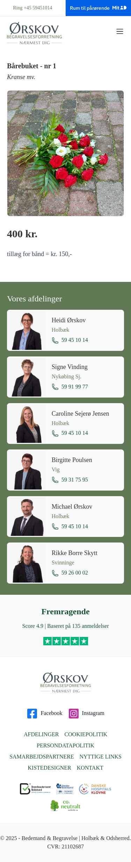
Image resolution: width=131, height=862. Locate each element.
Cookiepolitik (85, 734)
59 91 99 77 (70, 386)
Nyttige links (100, 757)
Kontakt (90, 768)
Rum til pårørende (98, 7)
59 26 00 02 (70, 573)
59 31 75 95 (70, 479)
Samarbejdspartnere (41, 757)
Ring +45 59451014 (32, 7)
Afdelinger (41, 734)
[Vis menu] (120, 31)
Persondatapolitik (65, 745)
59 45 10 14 (70, 340)
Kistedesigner (49, 768)
